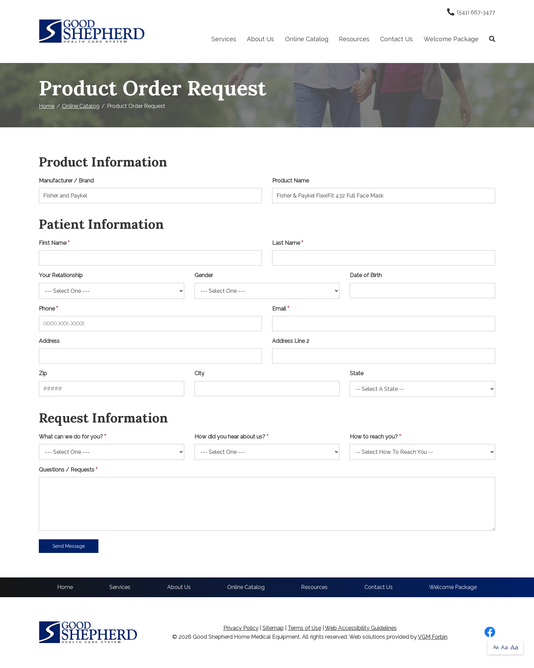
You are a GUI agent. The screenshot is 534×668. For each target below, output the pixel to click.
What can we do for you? (71, 436)
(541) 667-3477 (471, 12)
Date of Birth (366, 275)
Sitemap (273, 628)
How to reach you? (374, 436)
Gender (203, 275)
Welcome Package (451, 39)
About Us (260, 39)
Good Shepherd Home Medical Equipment (246, 637)
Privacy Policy (240, 628)
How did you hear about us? (229, 436)
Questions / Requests (66, 469)
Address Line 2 (290, 341)
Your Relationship (61, 275)
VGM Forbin (432, 637)
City (199, 373)
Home (46, 106)
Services (223, 39)
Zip (43, 373)
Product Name (290, 180)
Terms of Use (304, 628)
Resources (354, 39)
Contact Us (396, 39)
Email (279, 308)
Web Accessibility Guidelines (361, 628)
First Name (52, 243)
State (356, 373)
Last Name (286, 243)
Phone (47, 308)
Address (49, 341)
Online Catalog (306, 39)
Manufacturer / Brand (66, 180)
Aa (496, 647)
